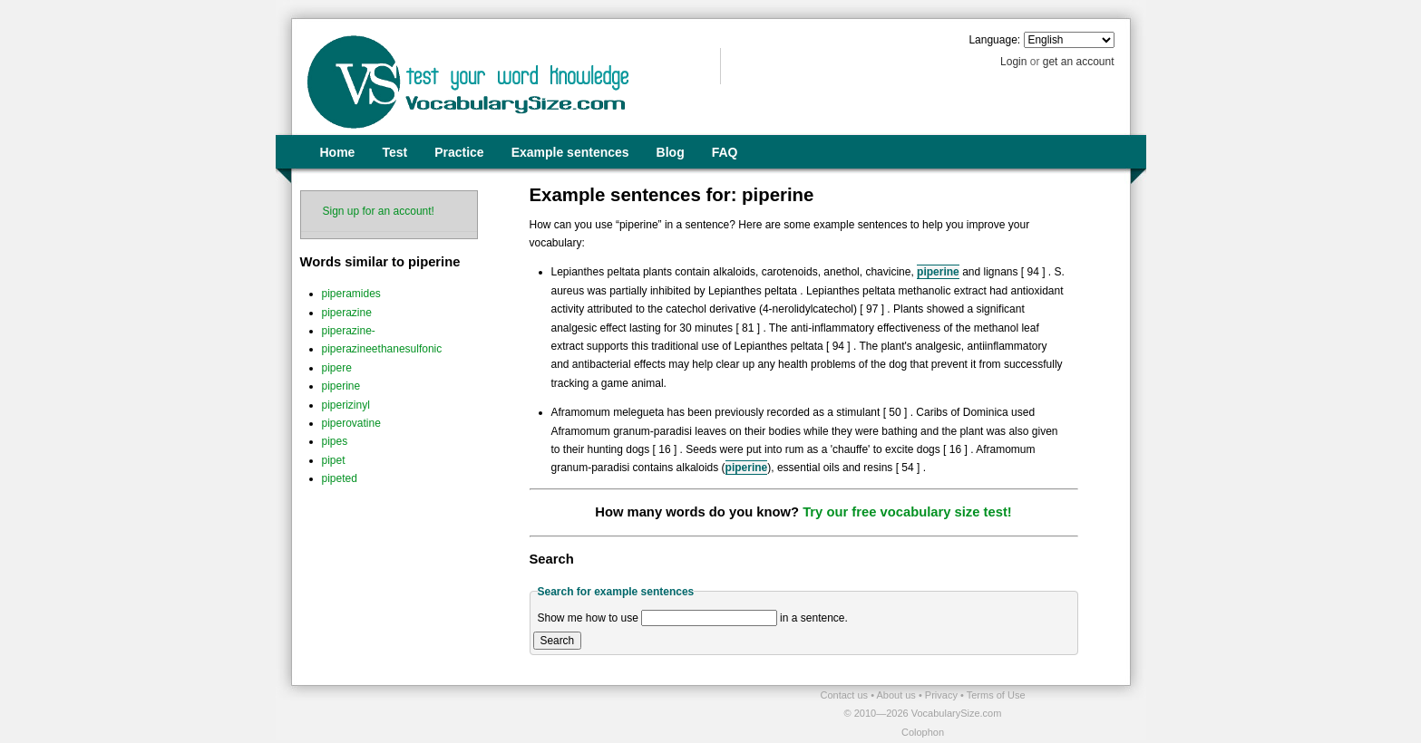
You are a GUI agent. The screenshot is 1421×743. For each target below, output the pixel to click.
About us (897, 695)
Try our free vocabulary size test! (907, 512)
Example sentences (570, 152)
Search (557, 640)
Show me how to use (588, 618)
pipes (335, 441)
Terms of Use (996, 695)
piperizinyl (346, 405)
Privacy (942, 695)
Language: (994, 40)
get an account (1078, 61)
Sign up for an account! (378, 211)
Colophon (922, 732)
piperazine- (348, 330)
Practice (458, 152)
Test (394, 152)
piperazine (347, 312)
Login (1013, 61)
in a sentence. (814, 618)
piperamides (351, 293)
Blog (671, 152)
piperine (341, 386)
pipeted (339, 478)
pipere (337, 368)
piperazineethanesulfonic (382, 349)
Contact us (846, 695)
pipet (334, 460)
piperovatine (351, 423)
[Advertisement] (503, 713)
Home (337, 152)
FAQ (725, 152)
